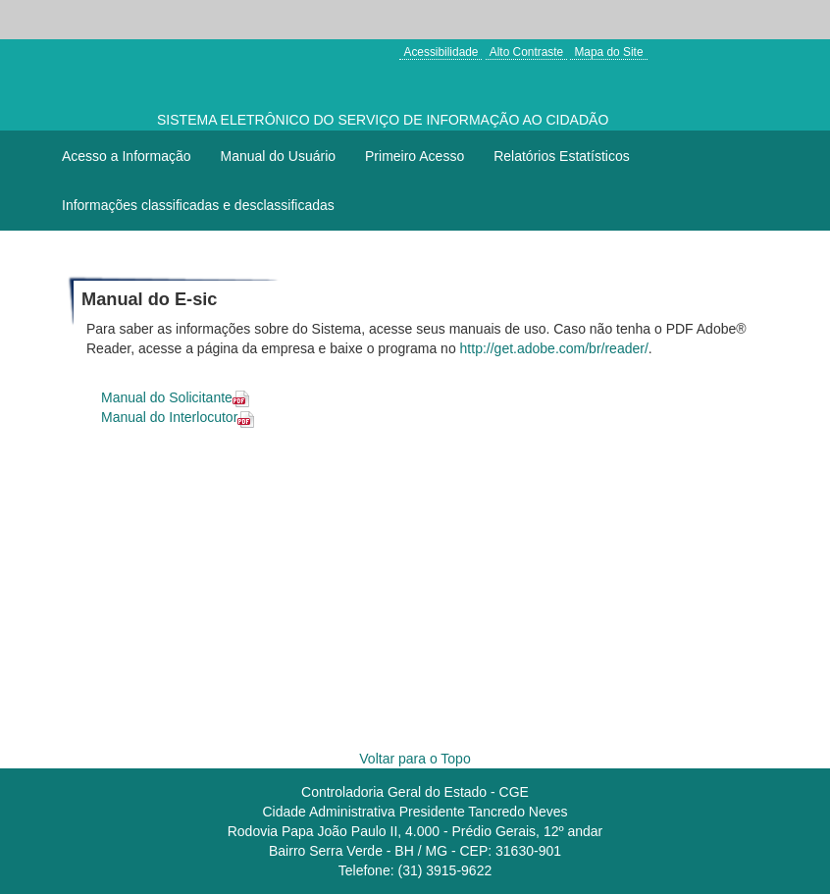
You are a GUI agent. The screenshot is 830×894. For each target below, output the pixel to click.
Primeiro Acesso (414, 156)
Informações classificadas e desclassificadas (198, 205)
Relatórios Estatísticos (561, 156)
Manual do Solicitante (179, 397)
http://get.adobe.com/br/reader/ (554, 348)
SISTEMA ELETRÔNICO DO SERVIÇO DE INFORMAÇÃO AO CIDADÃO (382, 120)
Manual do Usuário (279, 156)
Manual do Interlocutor (181, 417)
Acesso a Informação (126, 156)
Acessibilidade (440, 52)
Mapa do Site (608, 52)
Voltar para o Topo (414, 758)
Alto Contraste (526, 52)
